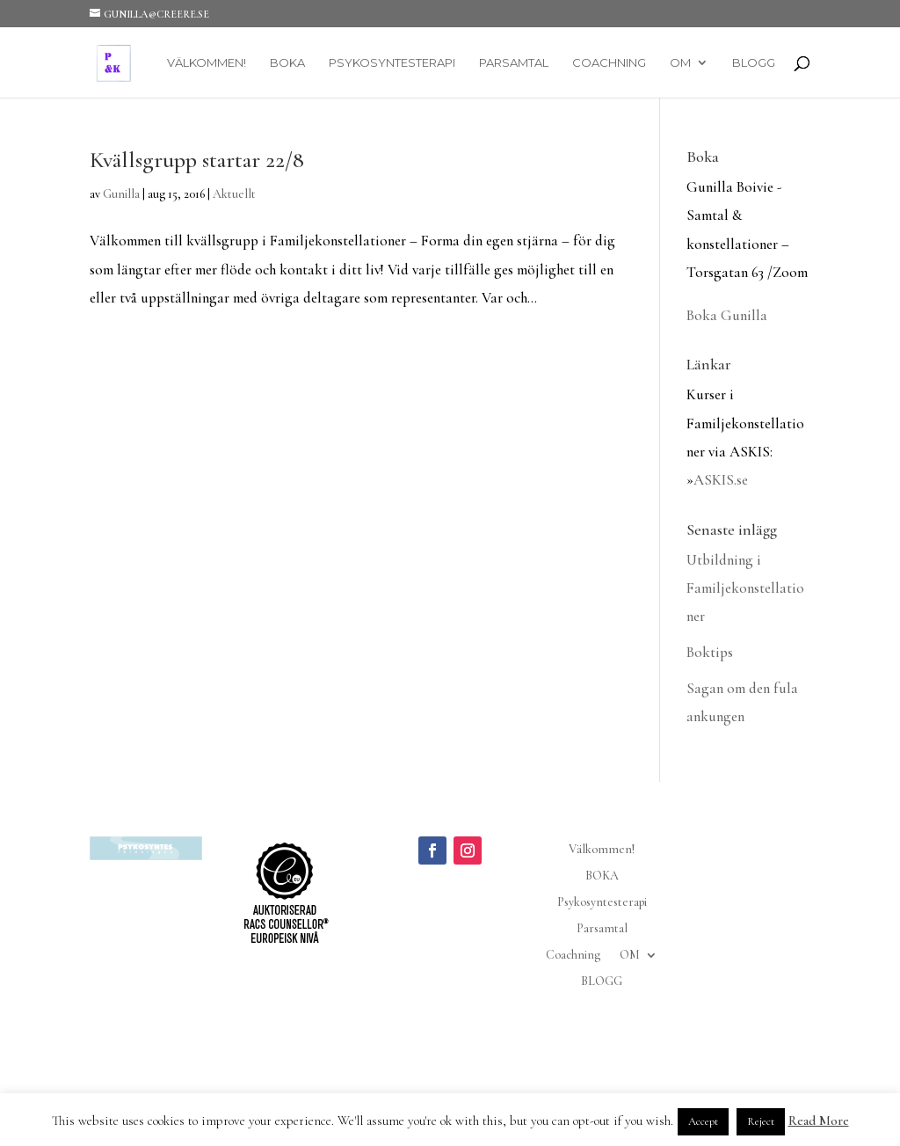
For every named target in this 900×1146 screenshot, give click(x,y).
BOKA (287, 62)
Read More (818, 1120)
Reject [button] (760, 1121)
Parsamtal (513, 62)
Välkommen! (206, 62)
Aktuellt (234, 193)
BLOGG (753, 62)
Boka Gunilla (726, 315)
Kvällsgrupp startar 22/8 (197, 159)
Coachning (609, 62)
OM (680, 62)
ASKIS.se (720, 480)
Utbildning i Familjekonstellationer (745, 588)
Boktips (709, 652)
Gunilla (121, 193)
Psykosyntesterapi (392, 62)
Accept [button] (703, 1121)
